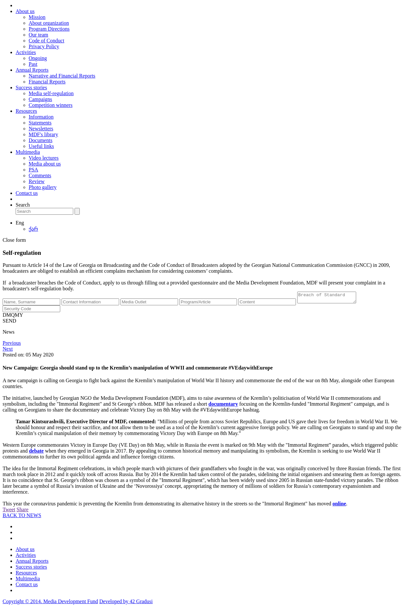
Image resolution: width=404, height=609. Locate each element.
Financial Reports (47, 81)
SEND (9, 323)
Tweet (9, 511)
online (339, 505)
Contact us (27, 193)
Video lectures (44, 158)
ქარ (33, 229)
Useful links (41, 146)
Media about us (45, 164)
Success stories (31, 87)
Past (33, 64)
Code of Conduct (46, 40)
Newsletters (41, 128)
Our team (38, 34)
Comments (40, 175)
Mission (37, 17)
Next (8, 351)
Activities (26, 52)
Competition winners (51, 105)
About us (25, 11)
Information (41, 117)
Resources (26, 111)
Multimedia (28, 152)
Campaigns (40, 99)
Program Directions (49, 29)
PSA (33, 169)
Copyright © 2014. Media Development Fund (50, 603)
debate (36, 453)
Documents (40, 140)
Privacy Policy (44, 46)
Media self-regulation (51, 93)
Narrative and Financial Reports (62, 76)
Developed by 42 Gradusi (126, 603)
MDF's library (43, 134)
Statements (40, 122)
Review (37, 181)
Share (22, 511)
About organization (49, 23)
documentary (223, 406)
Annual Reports (32, 70)
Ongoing (38, 58)
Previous (12, 345)
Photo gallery (43, 187)
